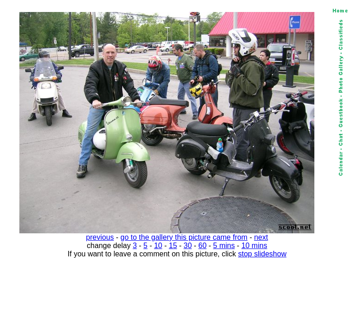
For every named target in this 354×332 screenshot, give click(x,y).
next (261, 237)
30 (187, 245)
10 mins (254, 245)
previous (100, 237)
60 (202, 245)
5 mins (224, 245)
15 (173, 245)
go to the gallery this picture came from (184, 237)
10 (158, 245)
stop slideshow (262, 254)
